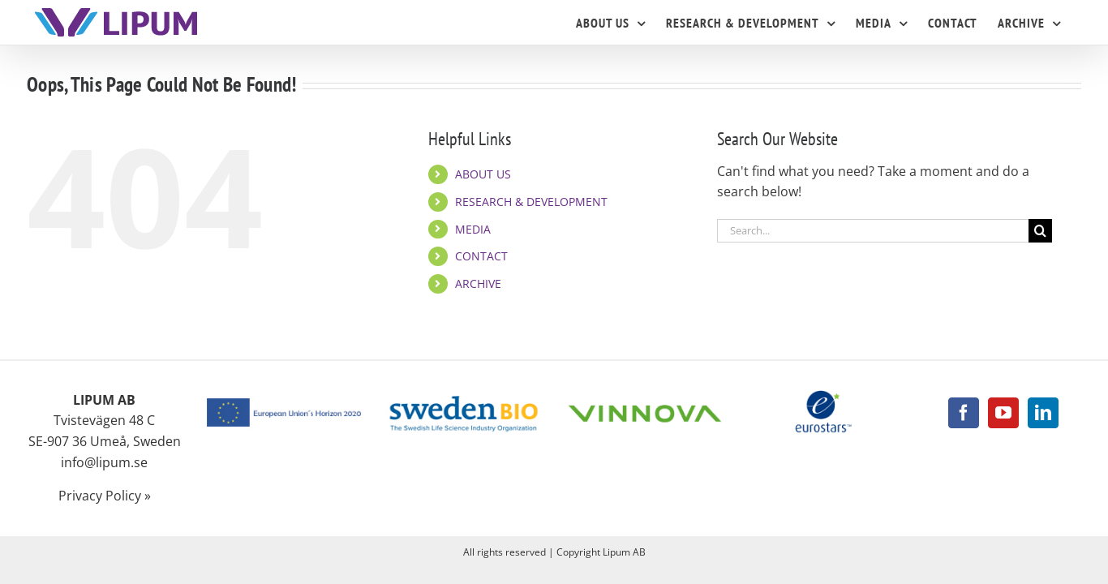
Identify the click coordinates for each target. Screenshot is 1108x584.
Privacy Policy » (104, 496)
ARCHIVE (478, 283)
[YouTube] (1003, 412)
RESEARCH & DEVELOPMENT (531, 201)
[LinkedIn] (1043, 412)
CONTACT (481, 256)
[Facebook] (963, 412)
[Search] (1040, 231)
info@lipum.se (104, 462)
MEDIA (473, 229)
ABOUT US (483, 174)
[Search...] (873, 231)
